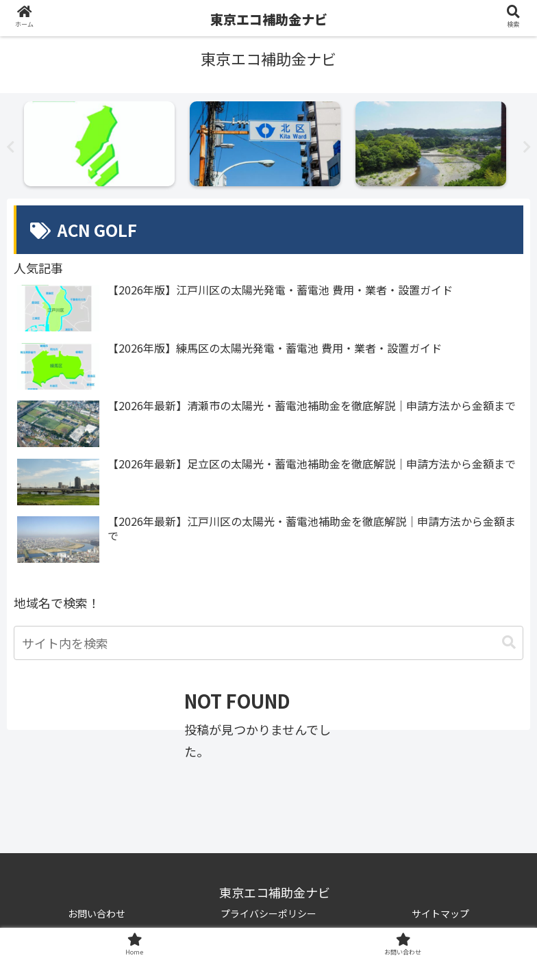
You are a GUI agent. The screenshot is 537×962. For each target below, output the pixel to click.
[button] (509, 642)
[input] (268, 643)
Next (527, 147)
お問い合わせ (96, 913)
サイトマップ (440, 913)
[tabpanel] (103, 144)
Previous (10, 147)
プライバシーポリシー (268, 913)
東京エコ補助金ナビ (268, 19)
